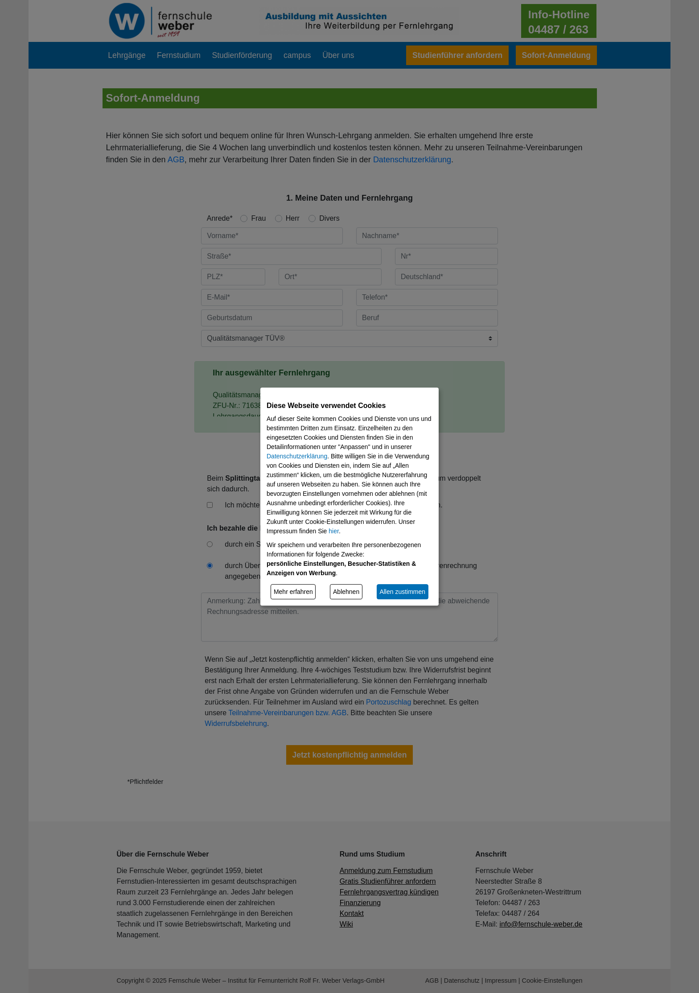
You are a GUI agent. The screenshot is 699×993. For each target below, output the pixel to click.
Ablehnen (346, 591)
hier (334, 531)
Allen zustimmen (402, 591)
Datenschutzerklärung (297, 456)
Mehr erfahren (293, 591)
